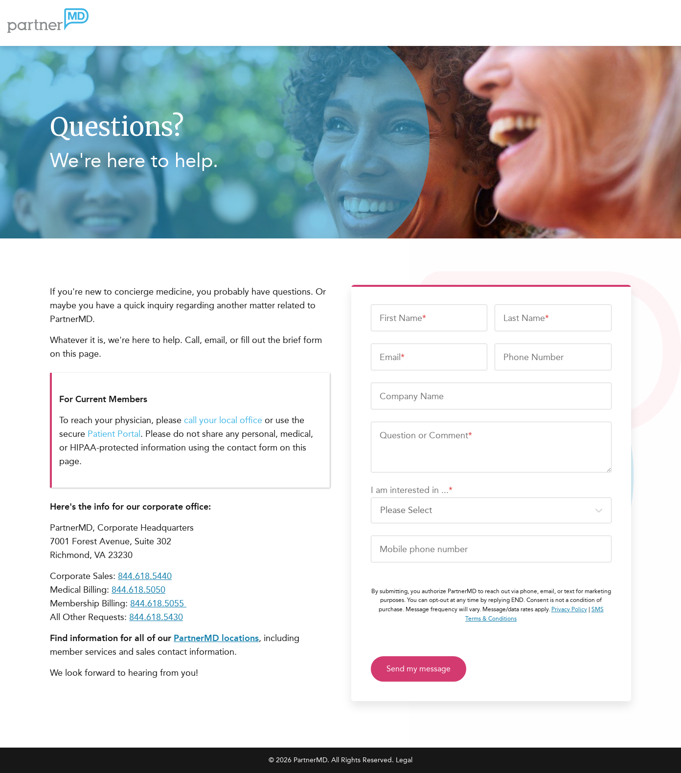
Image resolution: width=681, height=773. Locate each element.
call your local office (224, 420)
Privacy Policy (569, 609)
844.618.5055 (158, 603)
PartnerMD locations (216, 638)
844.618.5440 (145, 576)
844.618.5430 (156, 617)
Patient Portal (114, 434)
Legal (404, 760)
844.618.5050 (138, 589)
